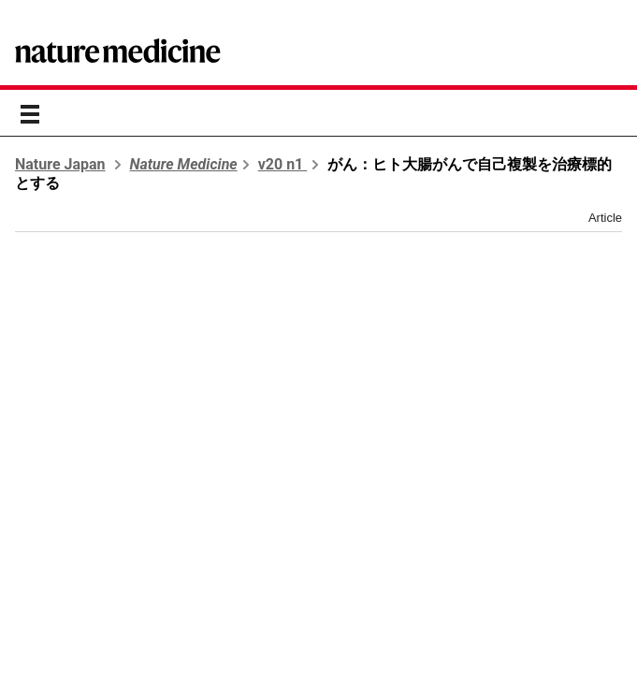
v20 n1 (283, 164)
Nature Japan (60, 164)
